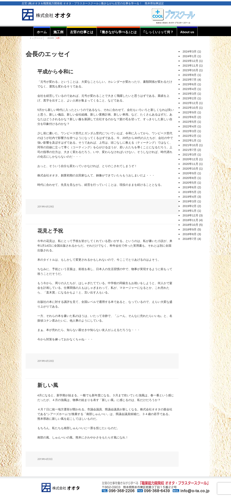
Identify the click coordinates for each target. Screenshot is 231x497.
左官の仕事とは (81, 32)
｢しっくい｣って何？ (158, 32)
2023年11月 (190, 65)
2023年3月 (190, 93)
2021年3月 (190, 154)
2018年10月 (190, 224)
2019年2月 (190, 206)
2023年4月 (190, 89)
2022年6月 (190, 117)
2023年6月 (190, 84)
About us (187, 32)
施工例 (58, 32)
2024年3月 (190, 51)
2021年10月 (190, 145)
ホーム (42, 32)
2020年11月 (190, 163)
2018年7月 (190, 238)
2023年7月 (190, 79)
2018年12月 (190, 215)
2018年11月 (190, 220)
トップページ (36, 38)
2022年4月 (190, 126)
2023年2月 (190, 98)
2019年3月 (190, 201)
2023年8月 (190, 74)
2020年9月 (190, 173)
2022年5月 (190, 121)
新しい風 (47, 385)
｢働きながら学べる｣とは (118, 32)
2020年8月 (190, 178)
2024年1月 (190, 56)
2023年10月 (190, 70)
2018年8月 (190, 234)
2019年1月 (190, 210)
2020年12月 (190, 159)
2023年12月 (190, 60)
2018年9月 (190, 229)
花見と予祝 (50, 231)
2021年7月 (190, 149)
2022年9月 (190, 112)
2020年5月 (190, 182)
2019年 (51, 38)
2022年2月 (190, 135)
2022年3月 (190, 131)
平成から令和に (55, 72)
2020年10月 (190, 168)
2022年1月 (190, 140)
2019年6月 (190, 187)
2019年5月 (190, 192)
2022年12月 (190, 103)
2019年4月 (190, 196)
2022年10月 (190, 107)
